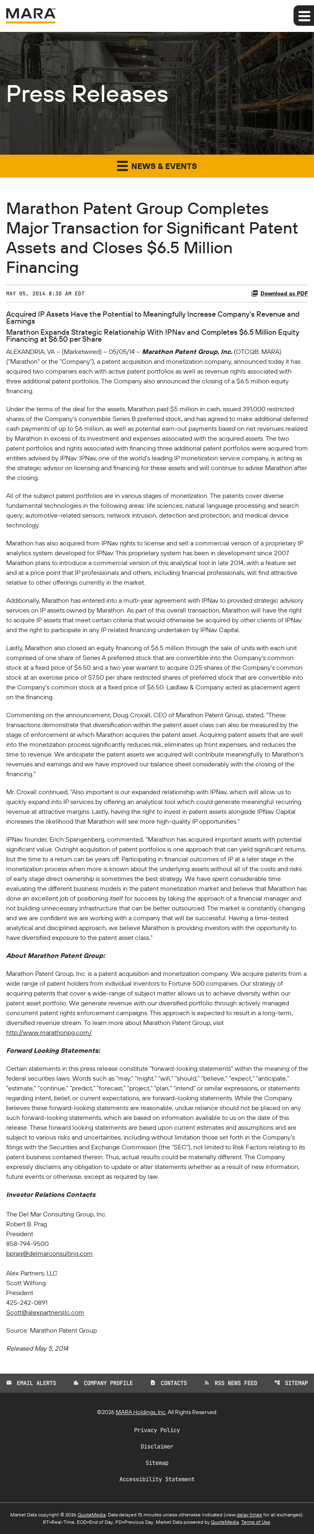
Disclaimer (157, 1446)
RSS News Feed (230, 1383)
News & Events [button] (157, 165)
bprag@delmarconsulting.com (49, 1253)
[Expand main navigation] (304, 15)
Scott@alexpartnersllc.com (45, 1312)
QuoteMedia (91, 1514)
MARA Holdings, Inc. (141, 1412)
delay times (249, 1514)
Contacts (168, 1383)
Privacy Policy (157, 1430)
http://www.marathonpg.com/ (49, 1032)
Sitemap (291, 1383)
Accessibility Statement (157, 1479)
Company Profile (103, 1383)
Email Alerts (31, 1383)
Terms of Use (255, 1522)
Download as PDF (279, 293)
